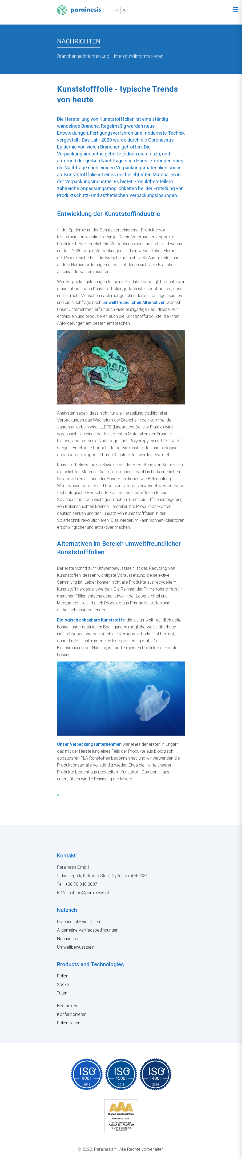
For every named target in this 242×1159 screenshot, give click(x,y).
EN (116, 10)
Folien (62, 975)
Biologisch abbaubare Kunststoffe (91, 620)
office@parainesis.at (89, 892)
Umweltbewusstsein (75, 947)
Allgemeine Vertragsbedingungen (87, 930)
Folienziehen (68, 1022)
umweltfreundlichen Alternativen (134, 302)
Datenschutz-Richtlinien (78, 921)
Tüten (62, 993)
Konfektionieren (71, 1014)
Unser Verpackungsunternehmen (89, 744)
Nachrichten (68, 938)
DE (124, 10)
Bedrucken (67, 1005)
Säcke (63, 984)
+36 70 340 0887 (81, 884)
